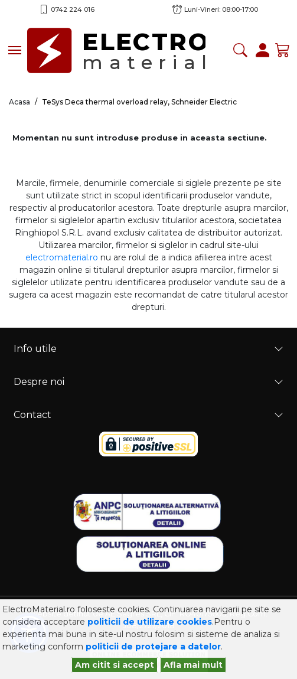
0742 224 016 (72, 9)
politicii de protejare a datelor (153, 646)
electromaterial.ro (61, 257)
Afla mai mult (193, 665)
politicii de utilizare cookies (149, 621)
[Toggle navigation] (15, 50)
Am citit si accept (114, 665)
